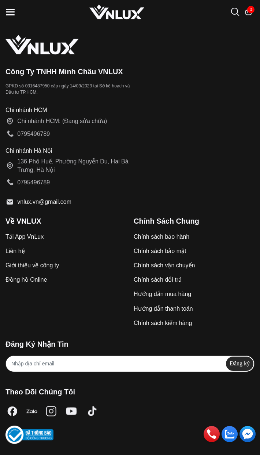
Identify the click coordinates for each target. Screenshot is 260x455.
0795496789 (33, 134)
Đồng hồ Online (26, 280)
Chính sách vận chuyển (164, 265)
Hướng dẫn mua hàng (162, 294)
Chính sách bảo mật (160, 251)
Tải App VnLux (24, 237)
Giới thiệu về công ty (32, 265)
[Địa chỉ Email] (130, 363)
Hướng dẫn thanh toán (163, 309)
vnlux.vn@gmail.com (44, 202)
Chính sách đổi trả (158, 280)
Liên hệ (15, 251)
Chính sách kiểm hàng (163, 323)
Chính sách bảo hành (161, 237)
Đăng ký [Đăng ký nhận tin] (240, 363)
